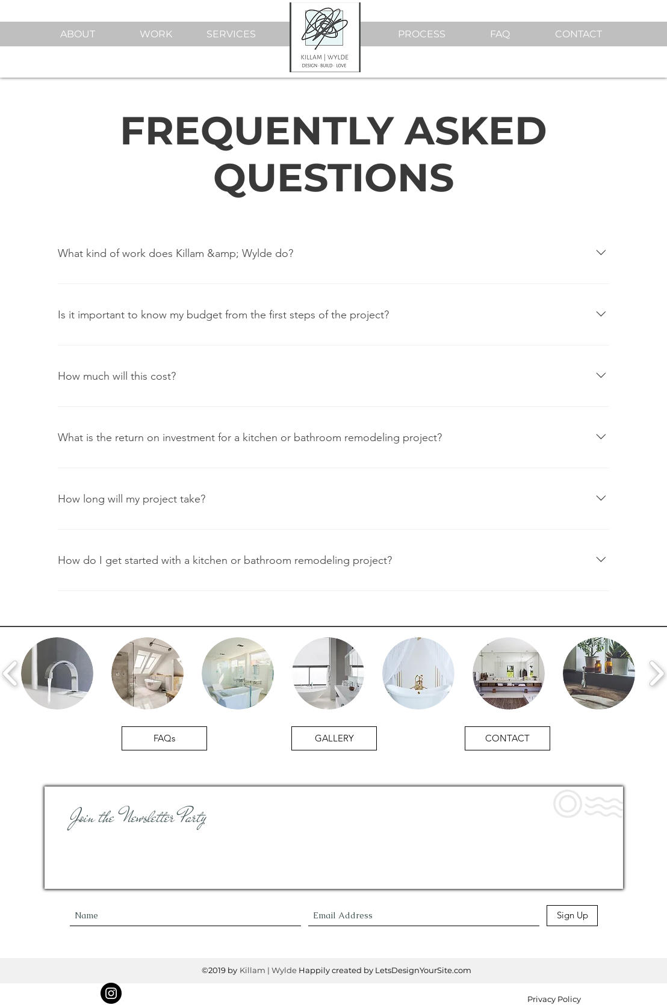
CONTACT (578, 34)
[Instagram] (111, 993)
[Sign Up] (572, 915)
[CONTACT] (507, 738)
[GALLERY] (334, 738)
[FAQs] (164, 738)
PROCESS (421, 34)
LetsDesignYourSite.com (423, 970)
